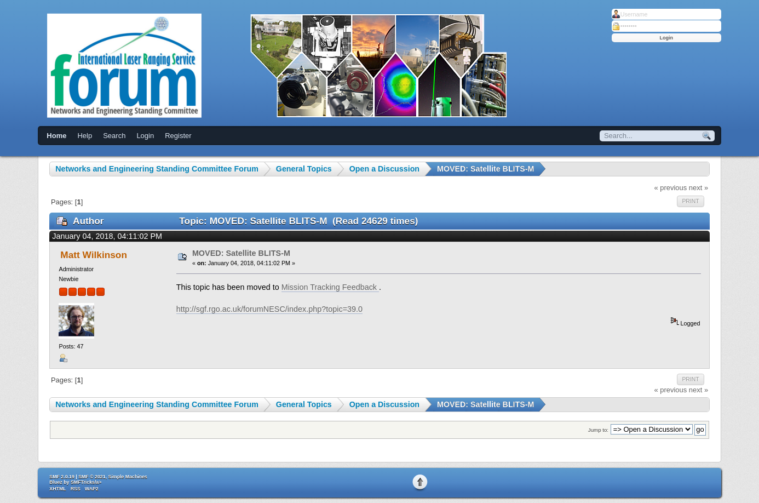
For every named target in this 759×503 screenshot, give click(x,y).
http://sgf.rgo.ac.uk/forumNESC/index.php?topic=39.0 (269, 309)
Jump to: (598, 430)
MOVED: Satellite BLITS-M (241, 253)
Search (114, 136)
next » (698, 188)
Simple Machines (127, 476)
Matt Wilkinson (93, 254)
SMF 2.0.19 (61, 476)
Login (145, 136)
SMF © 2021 (92, 476)
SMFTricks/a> (86, 482)
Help (84, 136)
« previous (670, 188)
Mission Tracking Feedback (330, 287)
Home (56, 136)
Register (178, 136)
